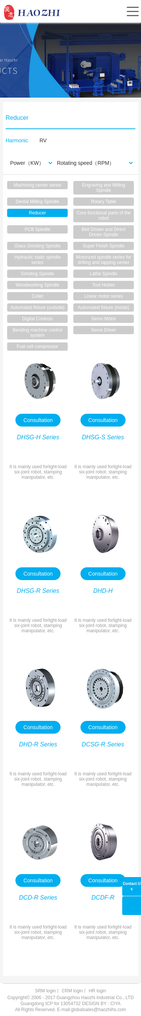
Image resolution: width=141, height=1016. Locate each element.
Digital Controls (37, 318)
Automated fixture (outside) (37, 307)
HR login (97, 990)
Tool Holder (103, 285)
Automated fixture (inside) (103, 307)
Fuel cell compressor (37, 346)
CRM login (72, 990)
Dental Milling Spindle (37, 201)
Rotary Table (103, 201)
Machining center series (37, 185)
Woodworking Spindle (37, 285)
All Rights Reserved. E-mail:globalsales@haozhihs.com (70, 1009)
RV (43, 140)
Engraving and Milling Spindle (103, 187)
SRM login (45, 990)
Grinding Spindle (37, 273)
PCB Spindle (37, 229)
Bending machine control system (37, 332)
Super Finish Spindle (103, 246)
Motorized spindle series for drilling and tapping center (103, 260)
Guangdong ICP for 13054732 (50, 1003)
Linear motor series (103, 296)
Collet (37, 296)
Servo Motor (103, 318)
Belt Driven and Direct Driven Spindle (104, 232)
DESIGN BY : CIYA (101, 1003)
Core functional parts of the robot (103, 215)
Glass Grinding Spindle (37, 246)
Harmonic (17, 140)
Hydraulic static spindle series (37, 260)
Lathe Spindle (103, 273)
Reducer (37, 213)
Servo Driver (103, 330)
